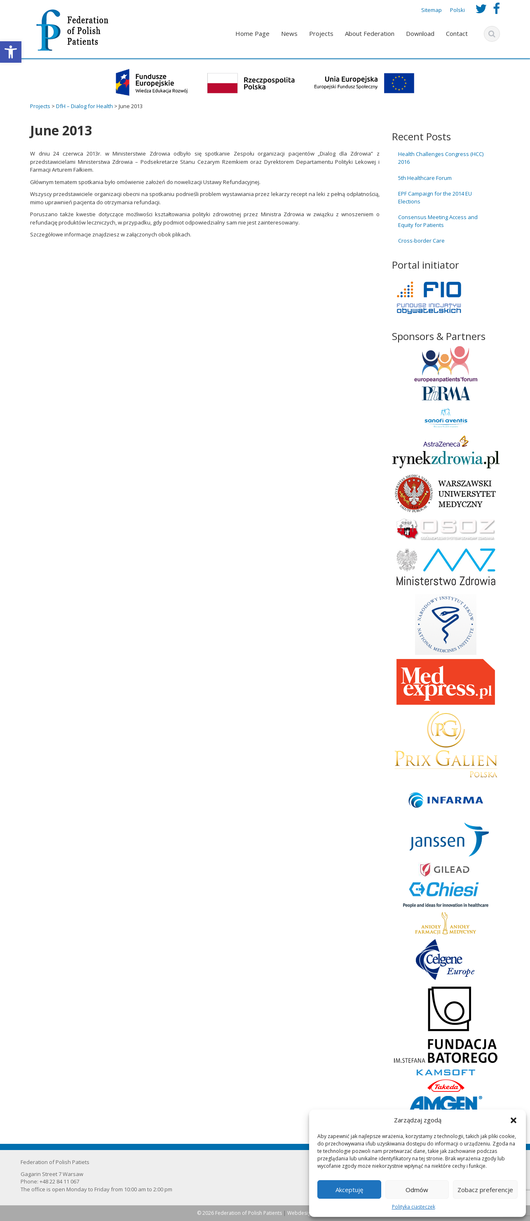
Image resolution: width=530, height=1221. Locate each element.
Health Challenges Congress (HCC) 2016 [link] (440, 157)
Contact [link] (457, 33)
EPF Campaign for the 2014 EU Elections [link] (435, 197)
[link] (10, 52)
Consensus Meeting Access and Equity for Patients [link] (438, 221)
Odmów (417, 1190)
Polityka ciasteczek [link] (413, 1206)
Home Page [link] (252, 33)
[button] (513, 1120)
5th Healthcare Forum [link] (425, 178)
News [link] (289, 33)
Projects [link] (321, 33)
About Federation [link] (369, 33)
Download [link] (420, 33)
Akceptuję (349, 1190)
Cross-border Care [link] (421, 240)
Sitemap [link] (431, 10)
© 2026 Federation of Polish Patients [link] (240, 1212)
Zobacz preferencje (485, 1190)
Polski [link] (457, 10)
